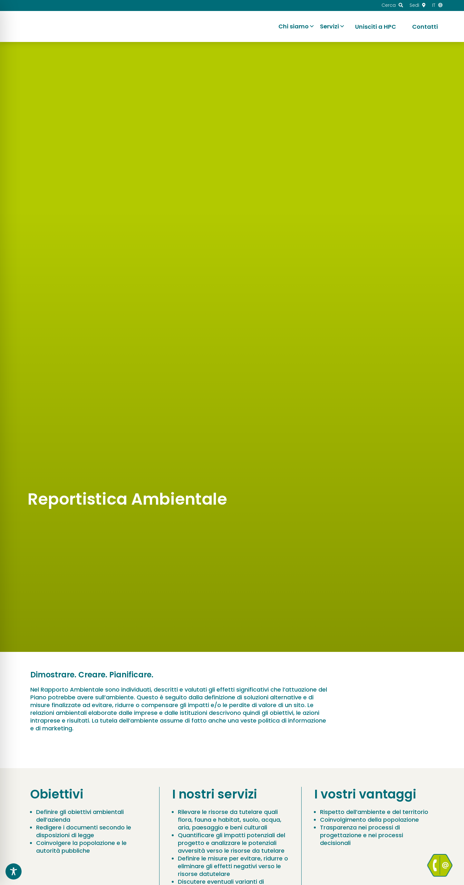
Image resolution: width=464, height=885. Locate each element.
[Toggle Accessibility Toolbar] (13, 871)
